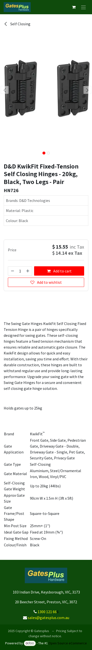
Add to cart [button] (59, 270)
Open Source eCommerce (68, 643)
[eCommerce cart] (74, 7)
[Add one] (28, 271)
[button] (4, 90)
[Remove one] (12, 271)
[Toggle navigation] (83, 7)
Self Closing (17, 23)
